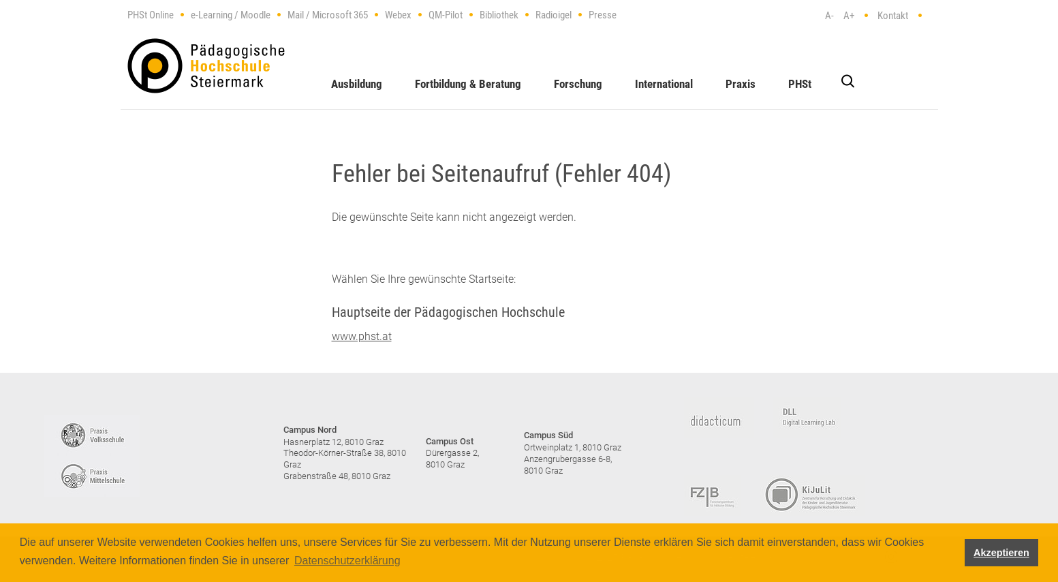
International (664, 84)
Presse (603, 15)
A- (829, 16)
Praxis (741, 84)
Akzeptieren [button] (1001, 552)
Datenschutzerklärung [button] (347, 560)
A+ (848, 16)
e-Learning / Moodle (230, 15)
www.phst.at (362, 336)
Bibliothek (499, 15)
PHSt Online (150, 15)
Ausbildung (356, 84)
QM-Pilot (446, 15)
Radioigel (553, 15)
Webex (398, 15)
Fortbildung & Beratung (468, 84)
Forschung (578, 84)
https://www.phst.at (206, 65)
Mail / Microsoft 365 (327, 15)
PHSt (799, 84)
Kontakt (892, 16)
